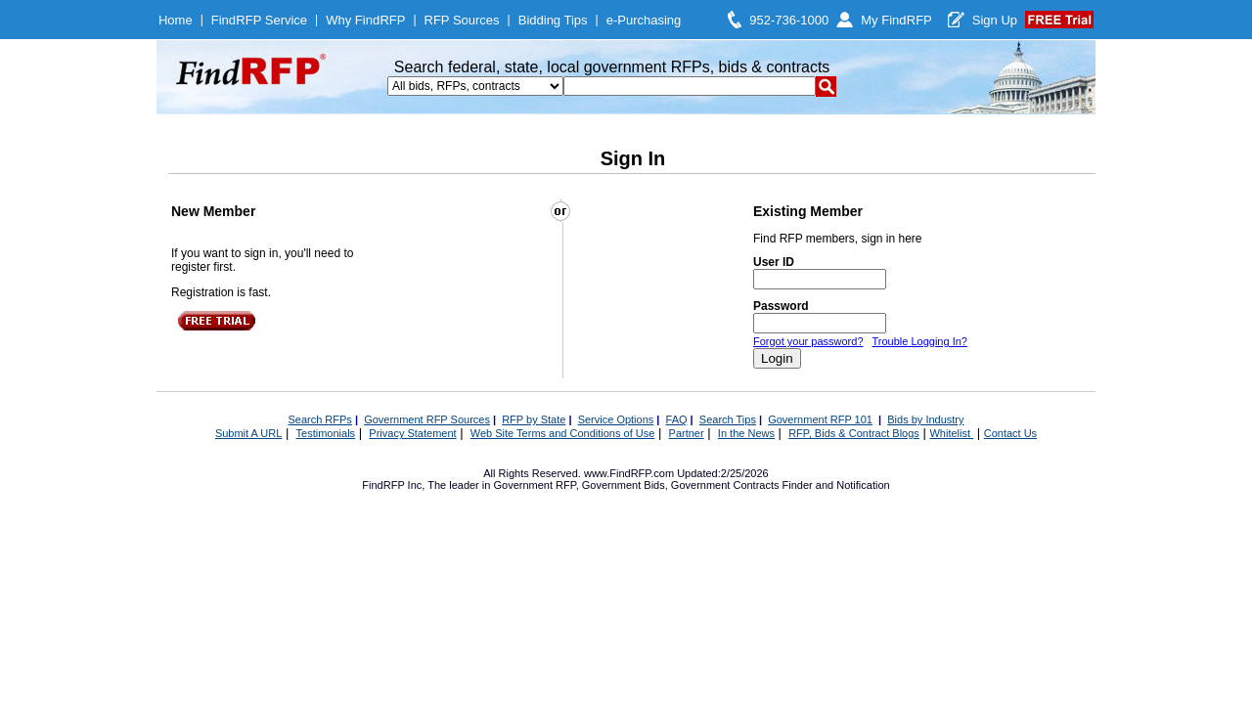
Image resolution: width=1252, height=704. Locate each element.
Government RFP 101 (820, 419)
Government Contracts (725, 485)
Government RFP (534, 485)
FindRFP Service (259, 20)
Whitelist (951, 433)
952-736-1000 (788, 20)
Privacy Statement (412, 433)
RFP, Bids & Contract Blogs (853, 433)
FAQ (677, 419)
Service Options (616, 419)
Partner (686, 433)
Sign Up (994, 20)
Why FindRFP (365, 20)
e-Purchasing (644, 20)
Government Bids (623, 485)
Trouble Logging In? (919, 341)
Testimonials (326, 433)
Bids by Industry (925, 419)
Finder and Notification (836, 485)
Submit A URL (248, 433)
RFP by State (533, 419)
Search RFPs (319, 419)
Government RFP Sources (427, 419)
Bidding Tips (553, 20)
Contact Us (1010, 433)
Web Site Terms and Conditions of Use (562, 433)
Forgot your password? (808, 341)
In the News (746, 433)
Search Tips (727, 419)
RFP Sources (462, 20)
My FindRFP (896, 20)
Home (175, 20)
